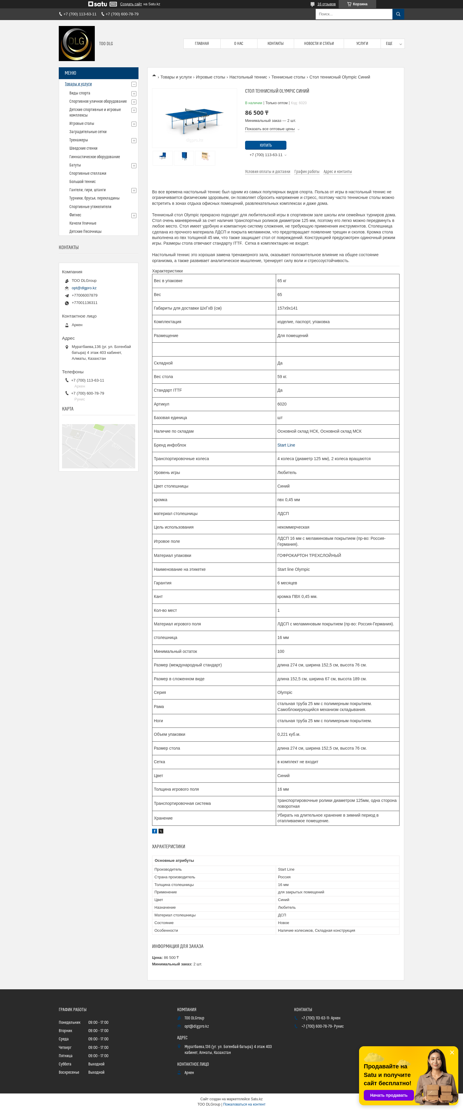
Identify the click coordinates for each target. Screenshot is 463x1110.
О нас (238, 43)
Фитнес (75, 215)
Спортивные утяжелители (90, 207)
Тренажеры (78, 140)
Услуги (362, 43)
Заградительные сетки (88, 132)
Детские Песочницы (85, 231)
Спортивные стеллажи (87, 173)
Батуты (75, 165)
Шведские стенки (83, 148)
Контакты (276, 43)
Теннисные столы (288, 77)
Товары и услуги (176, 77)
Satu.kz (257, 1099)
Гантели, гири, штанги (87, 190)
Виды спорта (79, 93)
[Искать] (398, 14)
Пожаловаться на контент (244, 1104)
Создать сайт (131, 4)
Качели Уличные (82, 223)
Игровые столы (210, 77)
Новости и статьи (319, 43)
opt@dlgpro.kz (84, 288)
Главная (202, 43)
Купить (266, 145)
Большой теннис (82, 181)
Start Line (286, 445)
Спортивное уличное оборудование (98, 101)
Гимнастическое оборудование (94, 157)
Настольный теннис (248, 77)
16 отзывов (326, 4)
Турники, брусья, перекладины (94, 198)
